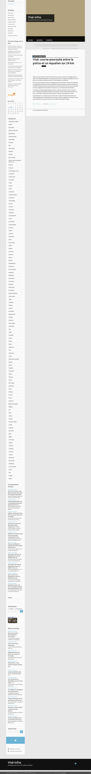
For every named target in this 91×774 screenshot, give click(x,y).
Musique (11, 377)
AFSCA (10, 124)
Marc (9, 574)
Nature (10, 380)
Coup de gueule (12, 224)
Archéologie (12, 139)
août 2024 (10, 28)
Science (10, 415)
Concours (11, 206)
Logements (11, 353)
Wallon (10, 478)
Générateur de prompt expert (15, 75)
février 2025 (11, 15)
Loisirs (10, 356)
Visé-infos (34, 17)
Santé (10, 412)
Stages (10, 436)
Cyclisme (11, 233)
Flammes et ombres (12, 55)
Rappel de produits (13, 404)
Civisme (11, 185)
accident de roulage (13, 121)
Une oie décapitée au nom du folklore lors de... (14, 556)
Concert (11, 203)
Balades (11, 154)
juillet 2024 (10, 30)
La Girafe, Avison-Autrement (13, 86)
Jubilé (10, 332)
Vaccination (11, 460)
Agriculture (11, 127)
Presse (10, 398)
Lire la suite (10, 4)
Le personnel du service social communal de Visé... (15, 535)
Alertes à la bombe (13, 130)
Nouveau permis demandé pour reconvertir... (13, 634)
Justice (10, 338)
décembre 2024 (12, 19)
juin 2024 (10, 33)
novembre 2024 (12, 22)
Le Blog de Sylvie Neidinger (14, 72)
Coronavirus (12, 221)
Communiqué (12, 200)
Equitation (11, 272)
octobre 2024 (11, 24)
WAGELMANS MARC (14, 501)
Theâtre (11, 442)
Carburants (11, 173)
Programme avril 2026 (13, 51)
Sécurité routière (13, 421)
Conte (10, 218)
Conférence (11, 209)
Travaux (11, 454)
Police (10, 389)
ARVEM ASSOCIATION (14, 52)
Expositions (11, 278)
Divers (10, 239)
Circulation (11, 179)
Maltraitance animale (14, 359)
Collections (11, 191)
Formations (11, 290)
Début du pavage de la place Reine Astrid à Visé (15, 545)
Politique (11, 392)
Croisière (11, 227)
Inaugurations (12, 314)
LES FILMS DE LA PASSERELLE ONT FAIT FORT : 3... (15, 681)
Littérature (11, 347)
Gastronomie (12, 296)
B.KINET (10, 533)
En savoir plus (63, 772)
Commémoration (13, 194)
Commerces (12, 197)
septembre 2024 (12, 26)
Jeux (10, 329)
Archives (40, 40)
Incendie (11, 317)
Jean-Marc (11, 554)
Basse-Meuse (12, 157)
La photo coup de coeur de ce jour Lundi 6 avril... (15, 46)
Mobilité (11, 368)
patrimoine (11, 386)
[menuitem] (30, 39)
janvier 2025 (11, 17)
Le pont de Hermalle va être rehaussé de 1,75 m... (14, 525)
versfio (10, 523)
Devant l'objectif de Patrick (15, 48)
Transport (11, 451)
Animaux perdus (12, 136)
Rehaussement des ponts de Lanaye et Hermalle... (14, 654)
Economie (11, 251)
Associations (12, 148)
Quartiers (11, 401)
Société (10, 424)
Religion (11, 406)
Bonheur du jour (12, 60)
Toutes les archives (12, 35)
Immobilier (11, 311)
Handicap (11, 302)
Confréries (11, 212)
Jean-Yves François (13, 491)
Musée (10, 374)
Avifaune (11, 151)
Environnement (12, 269)
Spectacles (11, 430)
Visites (10, 469)
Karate (10, 341)
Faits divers (11, 281)
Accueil (30, 40)
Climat (10, 188)
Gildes (10, 299)
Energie (10, 260)
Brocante (11, 167)
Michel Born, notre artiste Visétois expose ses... (15, 664)
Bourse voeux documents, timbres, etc (15, 161)
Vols (10, 472)
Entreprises (11, 266)
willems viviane (12, 513)
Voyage (10, 475)
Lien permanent (37, 104)
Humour (11, 308)
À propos (49, 40)
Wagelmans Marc (13, 585)
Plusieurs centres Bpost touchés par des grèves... (15, 709)
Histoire (11, 305)
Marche (10, 362)
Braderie (11, 164)
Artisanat (11, 142)
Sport (10, 433)
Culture (10, 230)
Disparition (11, 236)
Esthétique (11, 275)
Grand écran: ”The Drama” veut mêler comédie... (15, 79)
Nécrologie (11, 383)
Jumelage (11, 335)
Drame (10, 245)
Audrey (10, 544)
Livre (10, 350)
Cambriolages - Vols (13, 170)
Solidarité (11, 427)
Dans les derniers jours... (13, 62)
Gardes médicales (13, 293)
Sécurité (11, 418)
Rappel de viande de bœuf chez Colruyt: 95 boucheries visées (64, 48)
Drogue (10, 248)
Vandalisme (11, 463)
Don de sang (12, 242)
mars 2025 (10, 13)
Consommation (12, 215)
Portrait (11, 395)
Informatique (12, 323)
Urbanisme (11, 457)
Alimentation (12, 133)
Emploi (10, 257)
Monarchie (11, 371)
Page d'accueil (46, 48)
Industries (11, 320)
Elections (11, 254)
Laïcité (10, 344)
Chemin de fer (12, 176)
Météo (10, 365)
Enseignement (12, 263)
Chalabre (19, 67)
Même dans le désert (13, 58)
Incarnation (10, 64)
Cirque (10, 182)
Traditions (11, 448)
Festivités (11, 284)
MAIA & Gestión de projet (16, 76)
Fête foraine (11, 287)
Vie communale (12, 466)
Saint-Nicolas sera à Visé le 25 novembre (15, 514)
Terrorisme (11, 439)
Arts (10, 145)
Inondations (11, 326)
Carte (10, 597)
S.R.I (10, 409)
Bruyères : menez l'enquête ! (14, 83)
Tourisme (11, 445)
